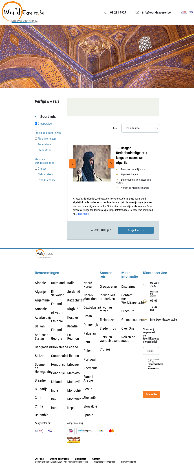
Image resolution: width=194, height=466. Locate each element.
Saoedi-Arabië (88, 378)
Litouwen (73, 364)
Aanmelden (151, 394)
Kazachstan (75, 300)
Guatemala (59, 356)
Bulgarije (41, 389)
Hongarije (58, 373)
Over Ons (127, 328)
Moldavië (73, 382)
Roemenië (90, 368)
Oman (87, 316)
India (54, 390)
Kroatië (72, 326)
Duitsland (58, 283)
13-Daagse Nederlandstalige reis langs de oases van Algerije (131, 155)
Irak (53, 399)
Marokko (73, 373)
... (82, 213)
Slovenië (89, 397)
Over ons (39, 458)
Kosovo (72, 317)
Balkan (40, 326)
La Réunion (73, 337)
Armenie (41, 309)
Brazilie (40, 380)
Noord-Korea (88, 285)
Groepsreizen (109, 286)
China (39, 406)
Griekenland (59, 347)
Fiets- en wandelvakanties (112, 339)
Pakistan (89, 333)
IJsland (56, 382)
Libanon (73, 356)
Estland (56, 304)
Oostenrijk (90, 325)
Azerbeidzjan (44, 317)
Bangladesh (43, 347)
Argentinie (42, 300)
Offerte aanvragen (59, 458)
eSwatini (57, 312)
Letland (72, 347)
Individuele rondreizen (107, 297)
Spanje (88, 415)
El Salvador (57, 293)
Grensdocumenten (134, 320)
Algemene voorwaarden (104, 462)
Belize (39, 356)
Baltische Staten (41, 337)
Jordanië (73, 291)
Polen (87, 351)
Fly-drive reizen (106, 309)
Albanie (40, 283)
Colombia (41, 415)
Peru (86, 342)
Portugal (89, 359)
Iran (54, 408)
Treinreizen (107, 320)
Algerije (40, 291)
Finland (56, 330)
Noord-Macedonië (91, 297)
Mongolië (74, 390)
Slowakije (90, 406)
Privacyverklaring (155, 363)
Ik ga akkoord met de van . (155, 364)
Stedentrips (108, 328)
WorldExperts (153, 368)
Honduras (58, 364)
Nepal (71, 408)
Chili (38, 397)
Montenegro (75, 399)
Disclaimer (128, 286)
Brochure (127, 311)
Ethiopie (57, 321)
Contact (96, 458)
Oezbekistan (92, 307)
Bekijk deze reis (136, 230)
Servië (87, 389)
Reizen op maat (128, 339)
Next (111, 163)
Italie (70, 283)
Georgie (56, 338)
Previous (72, 163)
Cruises (105, 349)
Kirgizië (72, 309)
